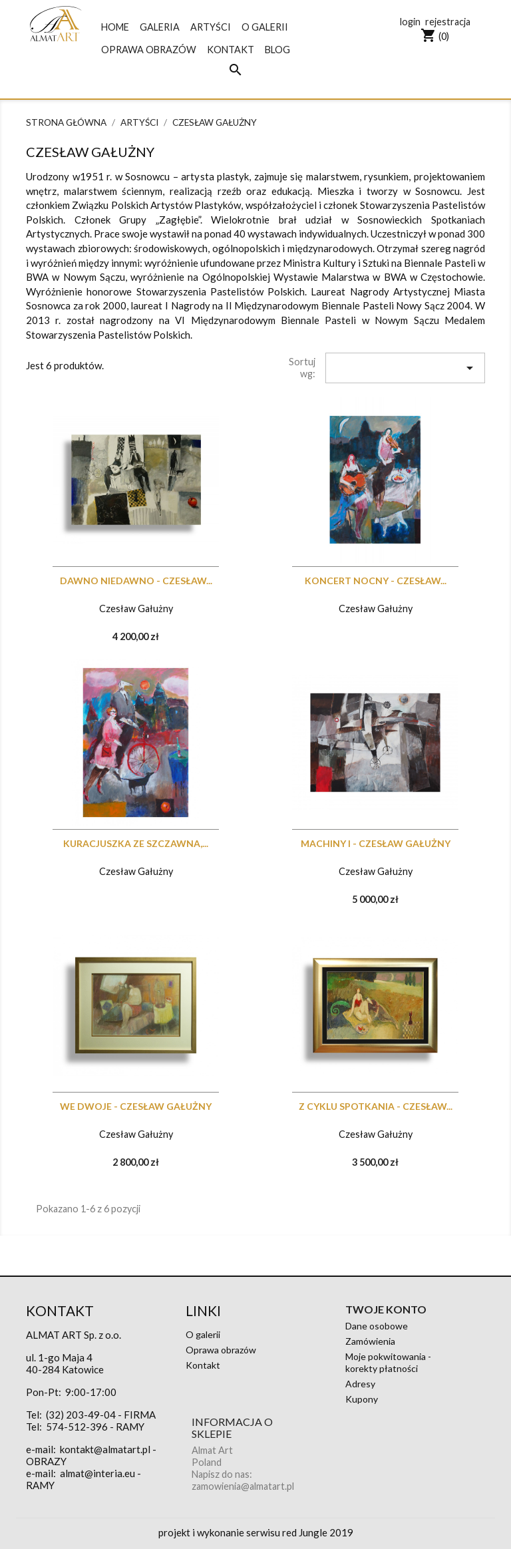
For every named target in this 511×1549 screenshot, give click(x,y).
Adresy (360, 1383)
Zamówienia (370, 1341)
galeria (160, 27)
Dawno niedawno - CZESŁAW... (136, 580)
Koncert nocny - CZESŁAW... (375, 580)
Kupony (361, 1399)
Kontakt (230, 49)
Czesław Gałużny (136, 608)
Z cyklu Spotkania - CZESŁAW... (375, 1106)
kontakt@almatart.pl (105, 1449)
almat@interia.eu (97, 1473)
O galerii (265, 27)
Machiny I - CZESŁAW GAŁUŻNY (375, 843)
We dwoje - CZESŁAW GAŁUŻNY (136, 1106)
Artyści (210, 27)
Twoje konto (385, 1309)
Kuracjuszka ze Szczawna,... (135, 843)
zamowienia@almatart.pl (243, 1486)
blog (277, 49)
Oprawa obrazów (148, 49)
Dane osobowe (376, 1325)
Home (115, 27)
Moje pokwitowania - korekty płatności (388, 1362)
